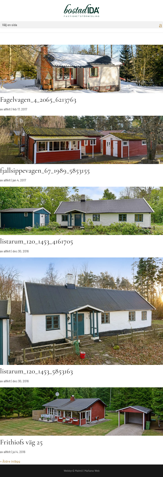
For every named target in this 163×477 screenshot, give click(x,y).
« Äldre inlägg (10, 461)
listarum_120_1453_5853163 (36, 371)
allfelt (7, 109)
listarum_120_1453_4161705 (36, 241)
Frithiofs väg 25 (21, 442)
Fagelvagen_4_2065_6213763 (38, 99)
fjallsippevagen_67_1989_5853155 (45, 170)
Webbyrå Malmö (73, 470)
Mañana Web (92, 470)
